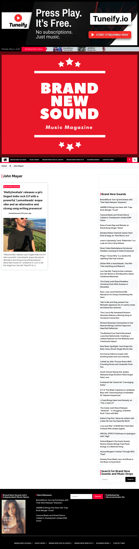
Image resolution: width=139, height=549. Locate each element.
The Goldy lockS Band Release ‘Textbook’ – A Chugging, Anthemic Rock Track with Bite (115, 410)
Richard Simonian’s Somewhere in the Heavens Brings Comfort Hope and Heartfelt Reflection (116, 325)
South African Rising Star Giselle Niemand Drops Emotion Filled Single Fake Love (116, 374)
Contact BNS (108, 160)
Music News (34, 160)
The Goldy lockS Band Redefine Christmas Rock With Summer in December (114, 284)
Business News (93, 160)
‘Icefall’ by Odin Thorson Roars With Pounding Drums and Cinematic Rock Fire (116, 364)
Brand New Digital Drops (52, 160)
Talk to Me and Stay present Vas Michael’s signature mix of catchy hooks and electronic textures (117, 305)
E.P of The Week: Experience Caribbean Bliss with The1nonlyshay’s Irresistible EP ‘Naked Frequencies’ (117, 392)
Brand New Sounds (18, 160)
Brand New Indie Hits (75, 160)
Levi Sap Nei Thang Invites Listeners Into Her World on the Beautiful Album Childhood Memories (117, 274)
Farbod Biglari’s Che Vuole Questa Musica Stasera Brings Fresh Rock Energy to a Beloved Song (115, 444)
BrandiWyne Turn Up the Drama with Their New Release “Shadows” (85, 49)
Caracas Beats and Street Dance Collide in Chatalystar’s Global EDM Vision (115, 217)
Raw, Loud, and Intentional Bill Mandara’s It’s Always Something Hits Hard (62, 49)
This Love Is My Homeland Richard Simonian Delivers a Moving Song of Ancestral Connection (116, 315)
